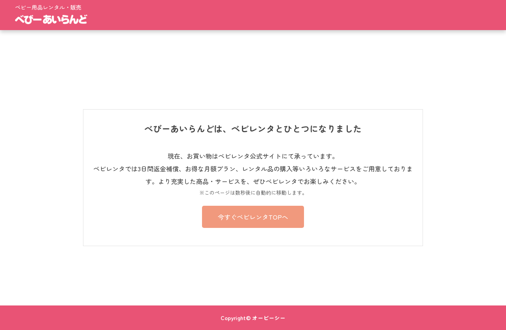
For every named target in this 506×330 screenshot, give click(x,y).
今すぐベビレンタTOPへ (253, 217)
